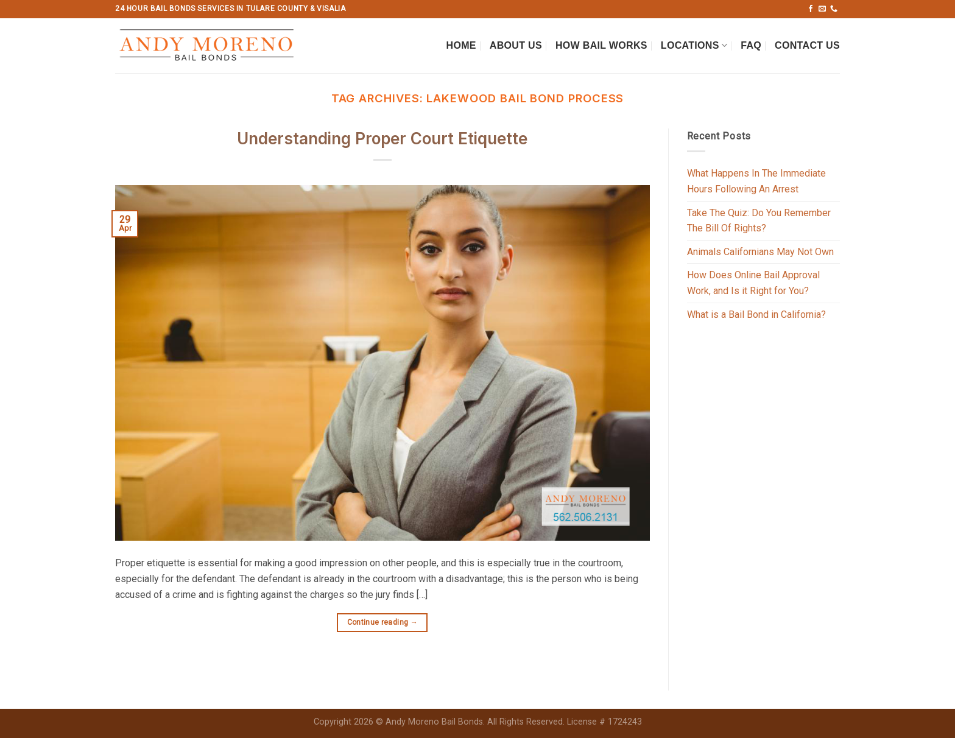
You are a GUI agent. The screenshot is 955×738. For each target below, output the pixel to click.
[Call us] (833, 9)
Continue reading (382, 622)
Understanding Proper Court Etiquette (382, 138)
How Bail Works (601, 45)
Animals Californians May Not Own (760, 252)
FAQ (751, 45)
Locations (694, 45)
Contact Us (807, 45)
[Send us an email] (822, 9)
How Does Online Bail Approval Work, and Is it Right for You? (753, 283)
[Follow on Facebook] (810, 9)
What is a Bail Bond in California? (756, 314)
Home (461, 45)
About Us (516, 45)
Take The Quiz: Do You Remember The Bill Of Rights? (759, 220)
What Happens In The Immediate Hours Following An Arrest (756, 181)
